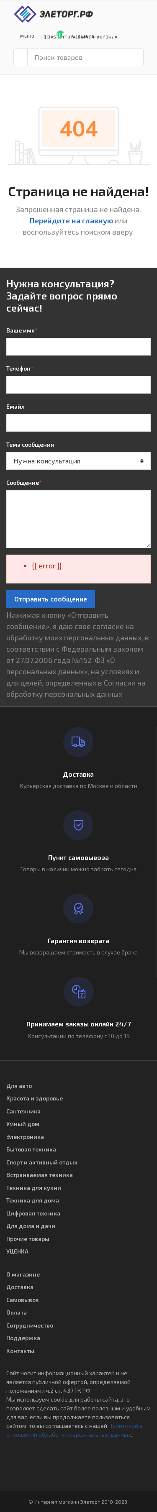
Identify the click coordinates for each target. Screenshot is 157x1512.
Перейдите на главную (71, 220)
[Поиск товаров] (85, 57)
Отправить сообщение (50, 599)
